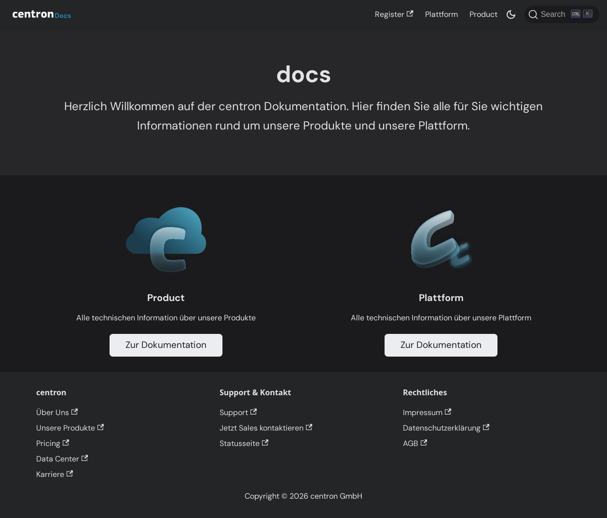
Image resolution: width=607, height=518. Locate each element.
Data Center (62, 459)
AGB (415, 443)
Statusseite (244, 443)
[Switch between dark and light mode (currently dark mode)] (511, 14)
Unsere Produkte (70, 428)
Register (394, 14)
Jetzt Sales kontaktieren (266, 428)
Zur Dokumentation (166, 345)
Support (238, 412)
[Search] (561, 14)
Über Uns (57, 412)
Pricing (52, 443)
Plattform (441, 14)
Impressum (427, 412)
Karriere (54, 474)
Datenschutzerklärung (446, 428)
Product (483, 14)
